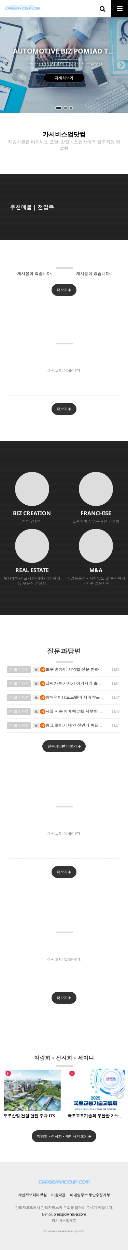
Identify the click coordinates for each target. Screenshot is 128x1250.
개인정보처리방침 (32, 1194)
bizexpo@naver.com (70, 1214)
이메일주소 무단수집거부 (90, 1194)
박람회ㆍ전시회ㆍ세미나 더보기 (64, 1136)
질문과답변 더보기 (64, 746)
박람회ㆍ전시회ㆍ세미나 (64, 1060)
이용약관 (58, 1194)
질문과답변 (64, 655)
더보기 (64, 290)
